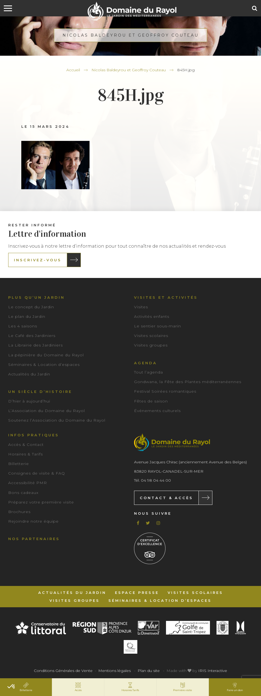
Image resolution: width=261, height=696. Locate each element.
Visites (141, 306)
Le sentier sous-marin (157, 326)
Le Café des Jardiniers (31, 335)
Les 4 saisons (22, 326)
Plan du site (149, 670)
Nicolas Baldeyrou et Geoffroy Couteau (128, 69)
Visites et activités (166, 297)
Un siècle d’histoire (40, 391)
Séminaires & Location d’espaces (44, 364)
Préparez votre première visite (41, 502)
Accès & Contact (26, 444)
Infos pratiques (33, 435)
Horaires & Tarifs (25, 454)
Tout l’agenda (148, 372)
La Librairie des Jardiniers (35, 345)
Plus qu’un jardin (36, 297)
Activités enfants (151, 316)
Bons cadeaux (23, 492)
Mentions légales (114, 670)
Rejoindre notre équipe (33, 521)
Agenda (145, 363)
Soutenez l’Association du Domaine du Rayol (56, 420)
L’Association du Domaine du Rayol (46, 410)
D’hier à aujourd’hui (29, 401)
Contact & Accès (166, 498)
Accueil (73, 69)
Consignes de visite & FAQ (36, 473)
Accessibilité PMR (27, 482)
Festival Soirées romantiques (165, 391)
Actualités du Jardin (29, 374)
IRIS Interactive (212, 670)
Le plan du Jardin (26, 316)
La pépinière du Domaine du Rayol (46, 355)
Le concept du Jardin (31, 306)
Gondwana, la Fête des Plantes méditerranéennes (187, 381)
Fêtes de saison (151, 401)
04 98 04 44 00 (156, 480)
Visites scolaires (151, 335)
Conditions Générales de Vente (63, 670)
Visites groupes (151, 345)
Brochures (19, 511)
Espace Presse (137, 592)
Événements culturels (157, 410)
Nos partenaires (34, 539)
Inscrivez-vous (37, 260)
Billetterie (18, 463)
